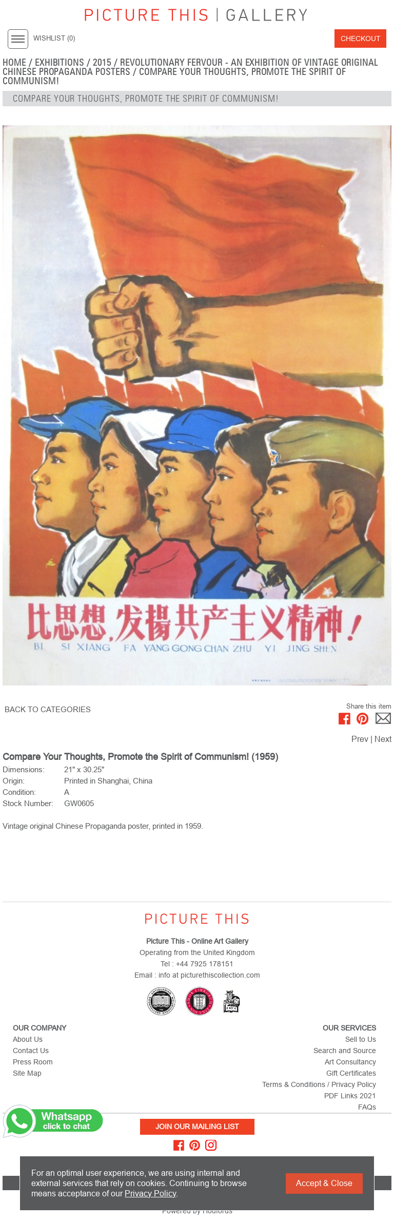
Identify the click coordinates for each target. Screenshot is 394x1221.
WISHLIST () (54, 38)
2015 (102, 62)
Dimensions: (24, 769)
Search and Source (344, 1050)
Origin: (14, 780)
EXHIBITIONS (60, 62)
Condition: (19, 792)
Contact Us (31, 1050)
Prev (359, 739)
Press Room (33, 1062)
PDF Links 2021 (350, 1096)
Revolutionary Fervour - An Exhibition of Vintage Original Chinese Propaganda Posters (190, 67)
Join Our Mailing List (197, 1126)
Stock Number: (28, 803)
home (14, 62)
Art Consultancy (350, 1062)
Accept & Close (324, 1183)
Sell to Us (360, 1039)
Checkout (361, 38)
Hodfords (217, 1211)
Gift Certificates (351, 1073)
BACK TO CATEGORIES (48, 709)
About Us (28, 1039)
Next (383, 739)
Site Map (27, 1073)
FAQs (367, 1107)
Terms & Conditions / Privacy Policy (319, 1084)
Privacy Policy (150, 1193)
